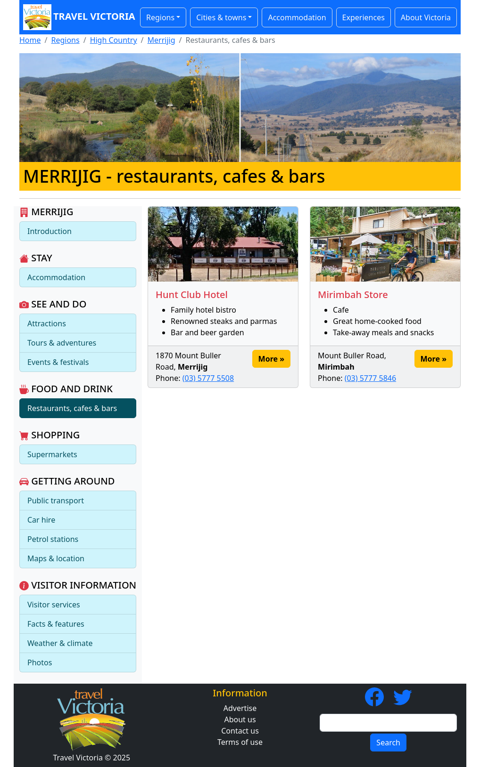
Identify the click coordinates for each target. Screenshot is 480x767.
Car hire (41, 520)
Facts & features (55, 624)
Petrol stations (52, 539)
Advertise (240, 708)
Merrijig (161, 40)
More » (271, 359)
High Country (113, 40)
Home (30, 40)
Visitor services (53, 604)
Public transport (55, 500)
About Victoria (426, 17)
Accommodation (297, 17)
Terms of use (240, 742)
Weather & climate (60, 643)
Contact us (240, 731)
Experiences (363, 17)
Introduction (49, 231)
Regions (65, 40)
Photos (39, 662)
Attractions (46, 323)
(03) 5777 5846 (370, 378)
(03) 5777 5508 (208, 378)
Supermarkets (52, 454)
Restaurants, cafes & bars (72, 408)
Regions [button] (160, 17)
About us (240, 719)
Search (388, 742)
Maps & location (55, 558)
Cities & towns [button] (221, 17)
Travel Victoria (77, 17)
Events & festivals (58, 362)
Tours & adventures (61, 343)
